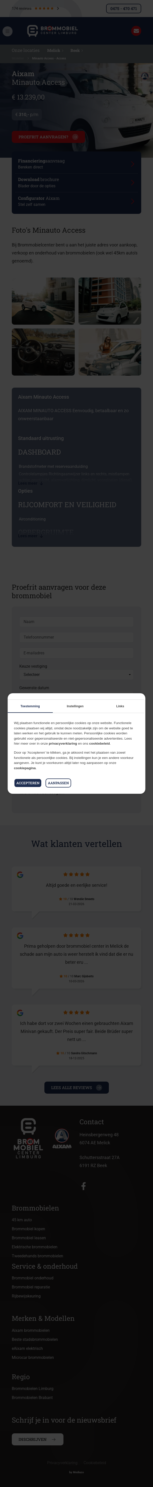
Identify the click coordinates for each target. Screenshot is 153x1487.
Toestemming (30, 706)
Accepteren (28, 783)
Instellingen (75, 706)
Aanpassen (58, 783)
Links (120, 706)
